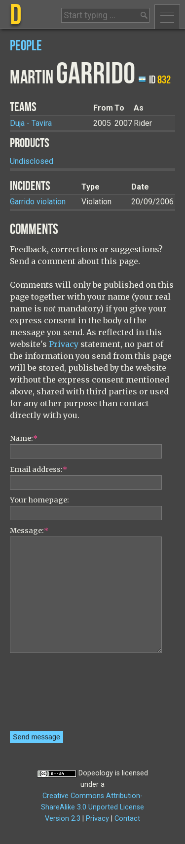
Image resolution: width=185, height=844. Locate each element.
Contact (127, 818)
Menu (167, 16)
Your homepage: (39, 500)
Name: (23, 438)
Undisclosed (31, 161)
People (26, 46)
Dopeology (95, 773)
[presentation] (50, 695)
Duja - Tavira (31, 123)
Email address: (38, 469)
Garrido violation (38, 201)
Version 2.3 (62, 818)
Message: (29, 530)
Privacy (63, 344)
